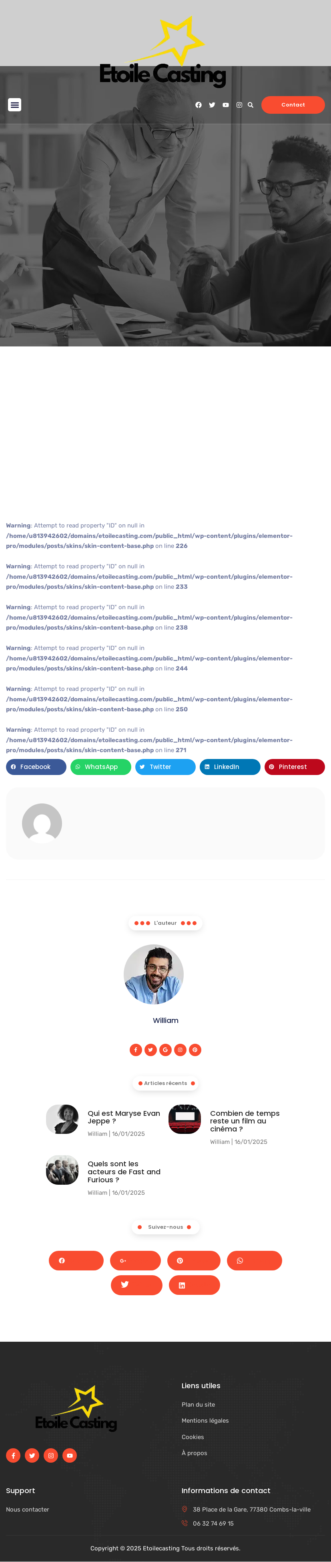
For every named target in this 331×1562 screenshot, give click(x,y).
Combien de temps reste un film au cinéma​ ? (245, 1121)
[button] (14, 104)
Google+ (135, 1260)
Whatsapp (255, 1260)
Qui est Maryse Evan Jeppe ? (124, 1117)
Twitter (136, 1285)
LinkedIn (194, 1285)
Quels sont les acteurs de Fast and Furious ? (124, 1172)
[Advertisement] (165, 451)
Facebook (76, 1260)
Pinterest (194, 1260)
